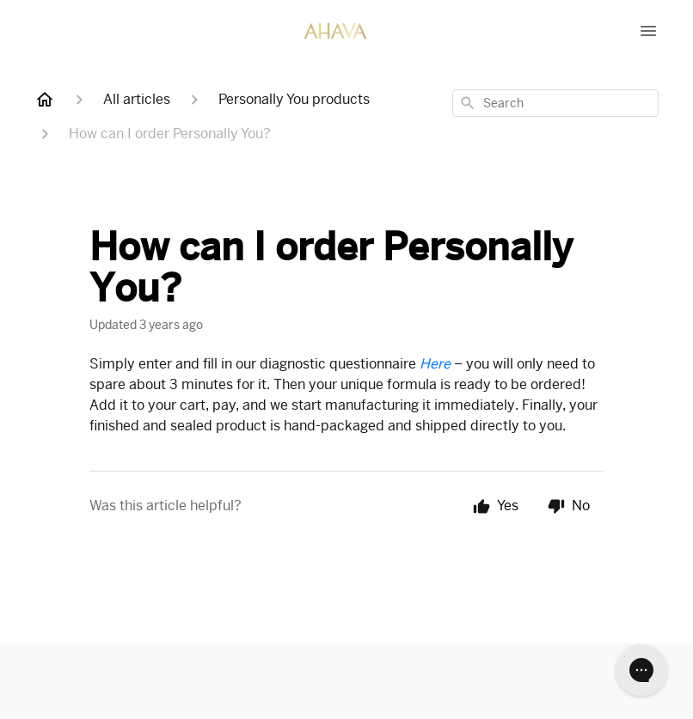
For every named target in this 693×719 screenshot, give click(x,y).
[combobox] (555, 103)
